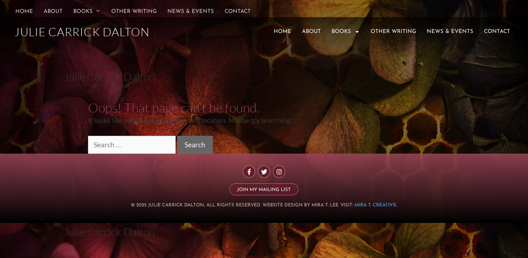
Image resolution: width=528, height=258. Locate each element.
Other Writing (134, 11)
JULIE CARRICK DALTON (82, 32)
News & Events (190, 11)
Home (24, 11)
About (53, 11)
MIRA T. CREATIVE (375, 205)
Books (89, 11)
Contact (238, 11)
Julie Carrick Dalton (109, 76)
